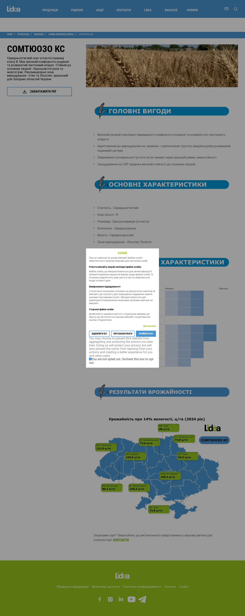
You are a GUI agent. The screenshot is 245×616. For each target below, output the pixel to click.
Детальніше (149, 326)
